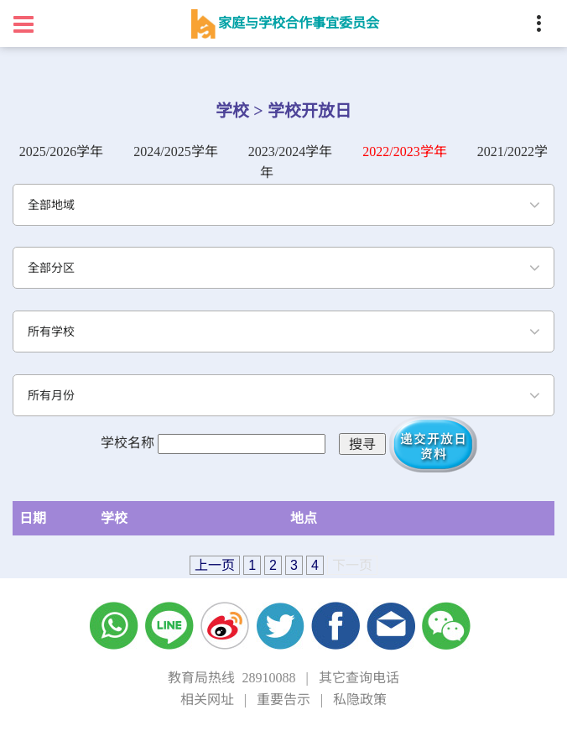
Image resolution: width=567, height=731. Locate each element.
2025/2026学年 (61, 151)
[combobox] (283, 205)
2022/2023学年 (404, 151)
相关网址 (207, 699)
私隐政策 (360, 699)
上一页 (215, 565)
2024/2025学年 (175, 151)
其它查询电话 (359, 678)
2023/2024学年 (290, 151)
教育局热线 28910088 (231, 678)
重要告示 (283, 699)
